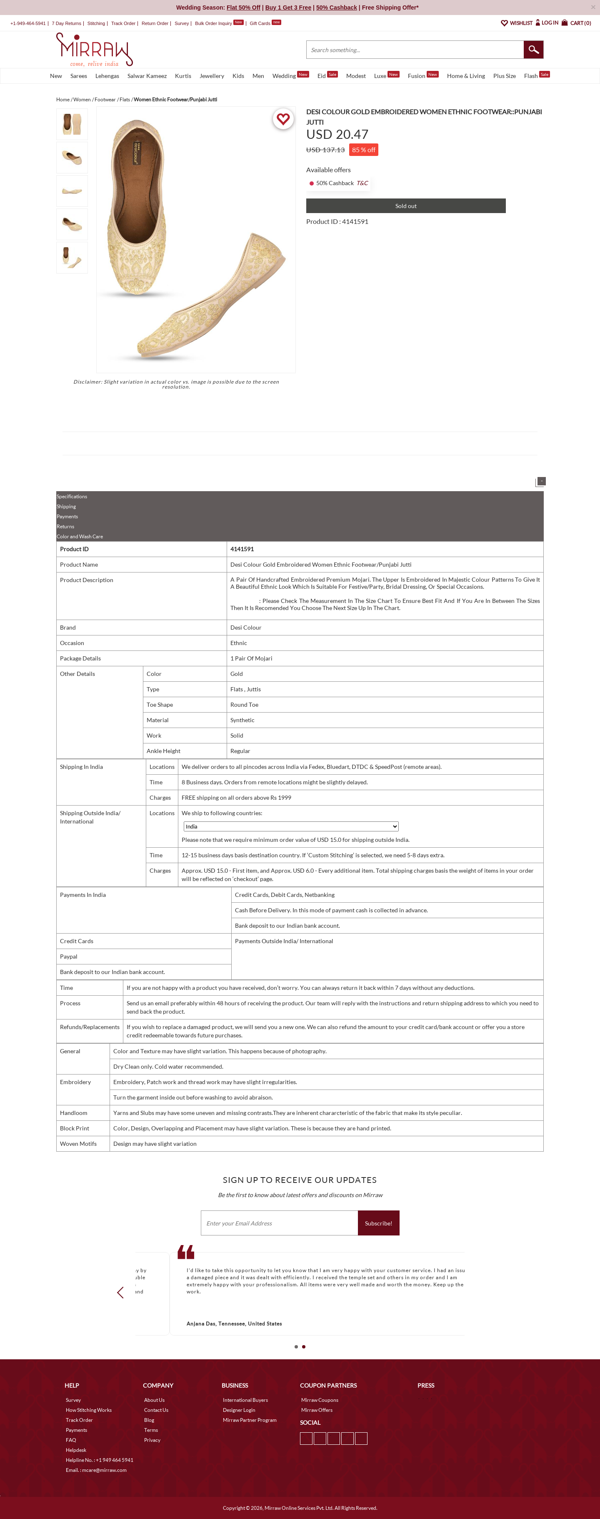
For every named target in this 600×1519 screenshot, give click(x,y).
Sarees (78, 75)
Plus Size (504, 75)
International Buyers (245, 1400)
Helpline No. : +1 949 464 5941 (99, 1460)
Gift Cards (265, 23)
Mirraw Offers (316, 1410)
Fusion (423, 75)
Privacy (152, 1440)
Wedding (290, 75)
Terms (151, 1430)
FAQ (71, 1440)
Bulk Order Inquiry (213, 23)
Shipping (66, 506)
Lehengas (107, 75)
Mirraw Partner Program (250, 1420)
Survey (182, 23)
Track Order (123, 23)
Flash (537, 75)
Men (258, 75)
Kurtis (183, 75)
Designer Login (239, 1410)
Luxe (387, 75)
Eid (328, 75)
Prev (123, 1292)
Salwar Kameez (147, 75)
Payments (67, 516)
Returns (65, 526)
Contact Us (156, 1410)
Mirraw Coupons (319, 1400)
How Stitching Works (89, 1410)
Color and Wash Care (80, 536)
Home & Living (466, 75)
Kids (238, 75)
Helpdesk (76, 1450)
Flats (237, 689)
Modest (356, 75)
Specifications (72, 496)
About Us (154, 1400)
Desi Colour (246, 627)
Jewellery (212, 75)
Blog (149, 1420)
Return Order (155, 23)
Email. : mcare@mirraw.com (96, 1470)
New (56, 75)
